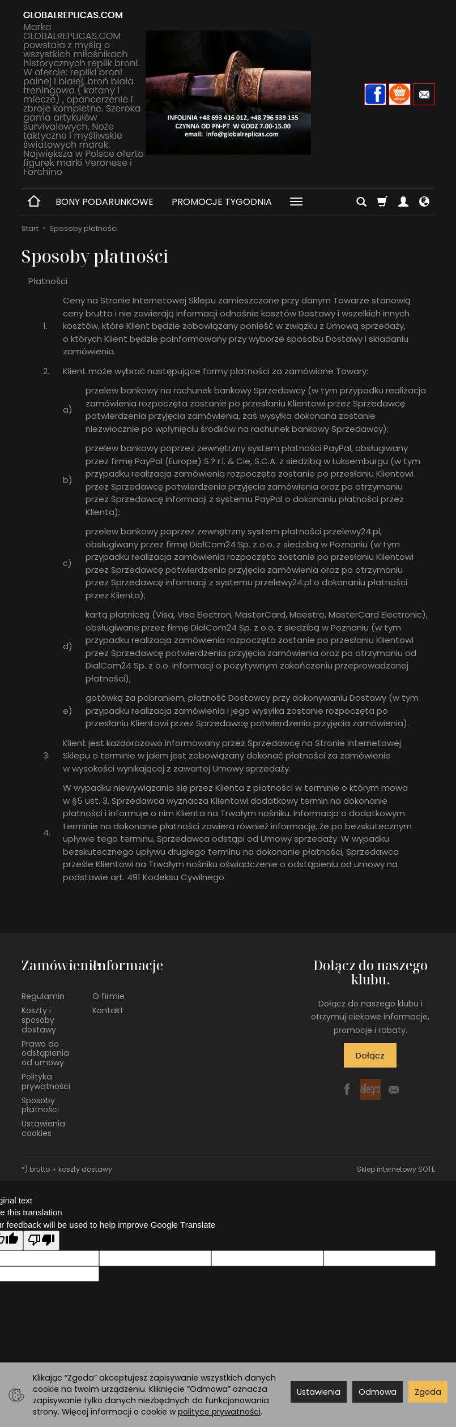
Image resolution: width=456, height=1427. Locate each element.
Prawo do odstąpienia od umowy (45, 1053)
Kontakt (107, 1010)
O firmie (108, 996)
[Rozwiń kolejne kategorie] (296, 202)
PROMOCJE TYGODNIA (222, 201)
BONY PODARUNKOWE (105, 201)
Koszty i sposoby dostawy (39, 1020)
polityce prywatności (219, 1411)
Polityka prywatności (46, 1081)
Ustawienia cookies (43, 1128)
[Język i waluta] (424, 202)
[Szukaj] (361, 202)
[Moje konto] (403, 202)
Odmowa (378, 1392)
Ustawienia (318, 1392)
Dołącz (370, 1055)
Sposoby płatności (40, 1105)
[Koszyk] (382, 202)
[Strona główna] (228, 93)
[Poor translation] (41, 1240)
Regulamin (43, 996)
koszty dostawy (85, 1169)
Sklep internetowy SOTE (396, 1169)
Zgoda (428, 1392)
